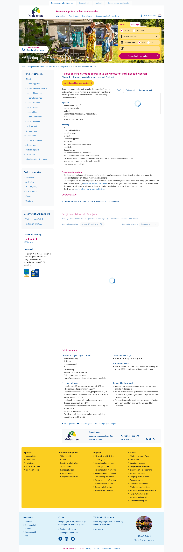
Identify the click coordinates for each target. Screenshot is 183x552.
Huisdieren (30, 463)
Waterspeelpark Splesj (34, 219)
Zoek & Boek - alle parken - (138, 56)
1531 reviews (29, 242)
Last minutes (87, 16)
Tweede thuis (84, 3)
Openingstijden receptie (105, 423)
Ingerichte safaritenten (69, 463)
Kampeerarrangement (33, 140)
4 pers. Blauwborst (34, 93)
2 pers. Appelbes (33, 84)
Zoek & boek (74, 16)
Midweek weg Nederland (105, 456)
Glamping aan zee (136, 480)
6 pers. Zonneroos (34, 117)
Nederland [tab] (124, 24)
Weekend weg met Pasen (139, 456)
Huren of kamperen (33, 73)
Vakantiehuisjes (66, 456)
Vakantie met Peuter (138, 473)
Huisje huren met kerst (138, 494)
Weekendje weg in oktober (140, 487)
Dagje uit (98, 3)
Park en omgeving (32, 172)
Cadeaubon (30, 459)
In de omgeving (31, 187)
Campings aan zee (102, 466)
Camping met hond (102, 459)
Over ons (28, 522)
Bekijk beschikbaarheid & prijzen (76, 83)
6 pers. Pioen (32, 112)
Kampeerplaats (31, 131)
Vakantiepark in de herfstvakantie (143, 490)
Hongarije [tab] (135, 24)
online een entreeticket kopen (95, 183)
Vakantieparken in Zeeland (105, 473)
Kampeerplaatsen (67, 470)
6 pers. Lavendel (33, 102)
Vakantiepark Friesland (104, 490)
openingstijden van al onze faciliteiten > (90, 189)
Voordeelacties (31, 456)
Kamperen (140, 30)
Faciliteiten (29, 177)
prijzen (96, 549)
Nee (143, 42)
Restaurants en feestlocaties (118, 3)
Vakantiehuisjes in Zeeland (105, 484)
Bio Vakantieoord (32, 470)
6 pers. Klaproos (33, 121)
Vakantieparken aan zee (104, 463)
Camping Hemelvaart (138, 463)
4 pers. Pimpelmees (35, 98)
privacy (88, 549)
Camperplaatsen (66, 473)
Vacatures (29, 201)
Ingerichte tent (31, 126)
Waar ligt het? (68, 423)
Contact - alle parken (68, 529)
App (26, 535)
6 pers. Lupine (32, 107)
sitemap (117, 549)
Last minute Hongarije (138, 501)
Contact (28, 196)
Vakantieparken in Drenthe (105, 470)
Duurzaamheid (31, 525)
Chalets (63, 459)
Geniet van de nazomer (139, 484)
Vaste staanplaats (32, 150)
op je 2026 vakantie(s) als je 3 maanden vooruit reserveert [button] (92, 201)
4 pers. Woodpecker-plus (37, 88)
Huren (127, 30)
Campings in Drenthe (103, 487)
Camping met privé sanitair (105, 480)
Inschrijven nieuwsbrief (69, 532)
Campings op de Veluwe (104, 477)
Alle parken (60, 16)
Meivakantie (134, 459)
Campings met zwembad (139, 477)
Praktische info (31, 191)
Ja (152, 42)
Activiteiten (29, 182)
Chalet (28, 79)
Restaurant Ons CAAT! (34, 224)
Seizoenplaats (30, 145)
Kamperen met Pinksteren (140, 466)
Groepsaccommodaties (69, 477)
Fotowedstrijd (30, 532)
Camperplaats (30, 136)
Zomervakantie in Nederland (141, 470)
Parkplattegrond (85, 423)
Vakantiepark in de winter (140, 497)
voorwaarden (106, 549)
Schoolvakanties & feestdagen (107, 16)
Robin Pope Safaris (33, 466)
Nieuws (28, 528)
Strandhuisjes (65, 466)
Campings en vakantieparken (62, 3)
